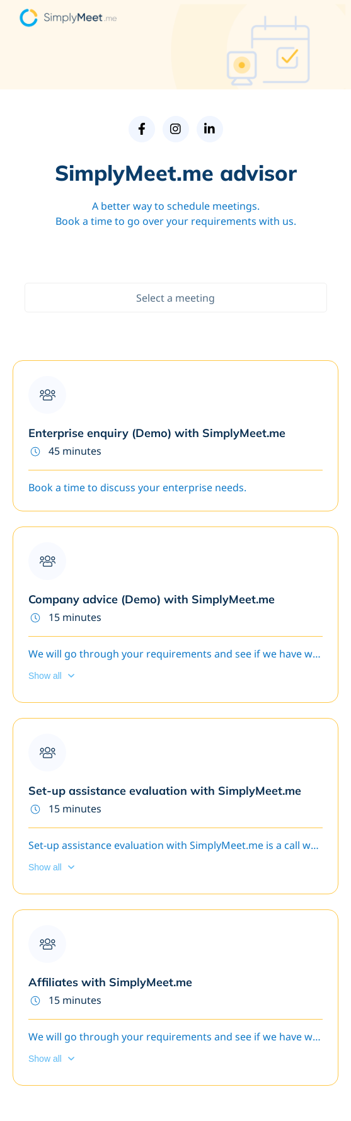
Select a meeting (175, 298)
